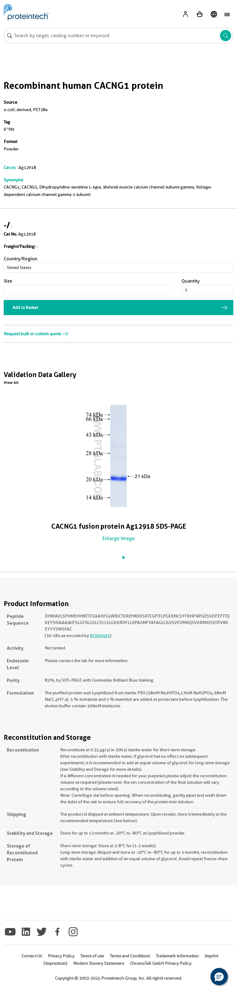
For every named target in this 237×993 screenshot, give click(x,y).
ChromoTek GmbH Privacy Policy (160, 963)
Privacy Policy (61, 955)
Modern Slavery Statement (98, 963)
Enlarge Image (118, 538)
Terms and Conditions (130, 955)
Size (8, 281)
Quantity (190, 281)
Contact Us (32, 955)
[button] (219, 976)
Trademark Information (177, 955)
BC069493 (100, 635)
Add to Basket (25, 307)
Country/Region (20, 259)
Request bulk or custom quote (36, 333)
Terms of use (92, 955)
